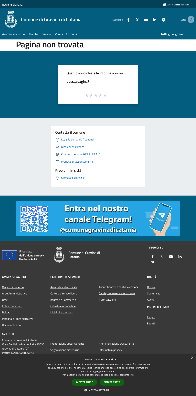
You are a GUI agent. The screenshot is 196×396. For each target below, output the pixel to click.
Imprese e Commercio (63, 300)
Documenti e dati (12, 325)
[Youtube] (140, 19)
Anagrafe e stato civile (63, 287)
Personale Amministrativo (17, 319)
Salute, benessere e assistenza (117, 293)
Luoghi (151, 317)
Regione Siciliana (12, 4)
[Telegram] (158, 19)
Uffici (5, 300)
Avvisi (150, 300)
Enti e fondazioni (12, 306)
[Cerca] (189, 19)
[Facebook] (123, 19)
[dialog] (98, 375)
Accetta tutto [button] (84, 382)
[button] (98, 390)
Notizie (151, 287)
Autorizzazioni (107, 299)
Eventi (151, 323)
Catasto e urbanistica (63, 306)
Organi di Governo (13, 287)
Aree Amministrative (14, 293)
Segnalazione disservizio (64, 350)
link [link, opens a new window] (132, 374)
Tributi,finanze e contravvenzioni (118, 287)
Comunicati (154, 293)
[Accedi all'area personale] (176, 5)
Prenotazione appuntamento (67, 343)
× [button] (192, 358)
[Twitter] (132, 19)
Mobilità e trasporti (61, 312)
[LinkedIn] (149, 19)
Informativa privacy (110, 350)
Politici (6, 312)
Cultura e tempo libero (63, 293)
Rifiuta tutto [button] (112, 382)
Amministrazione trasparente (116, 343)
